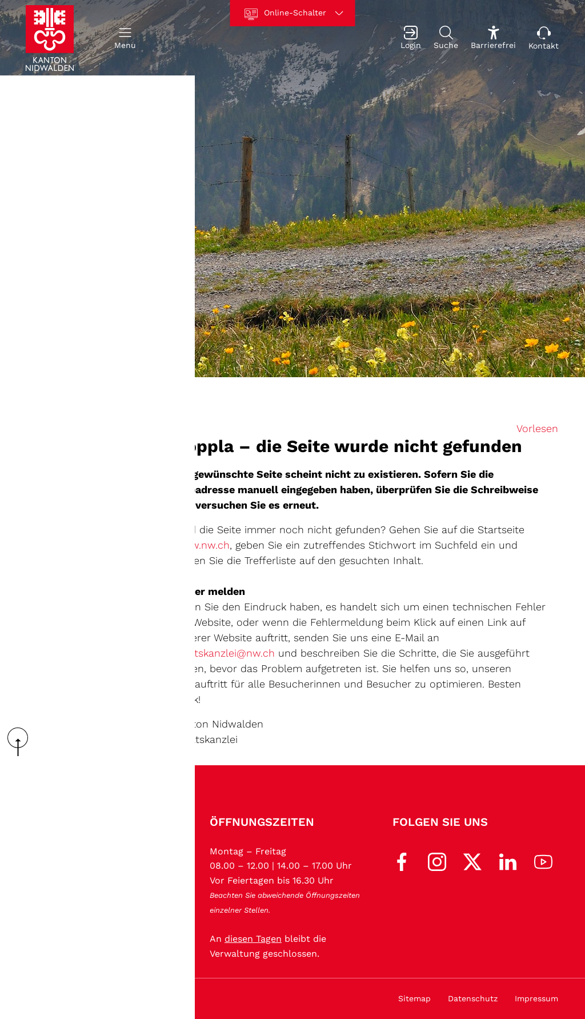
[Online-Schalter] (293, 13)
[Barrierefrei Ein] (493, 38)
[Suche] (446, 38)
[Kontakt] (543, 38)
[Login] (411, 38)
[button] (125, 38)
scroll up (21, 742)
